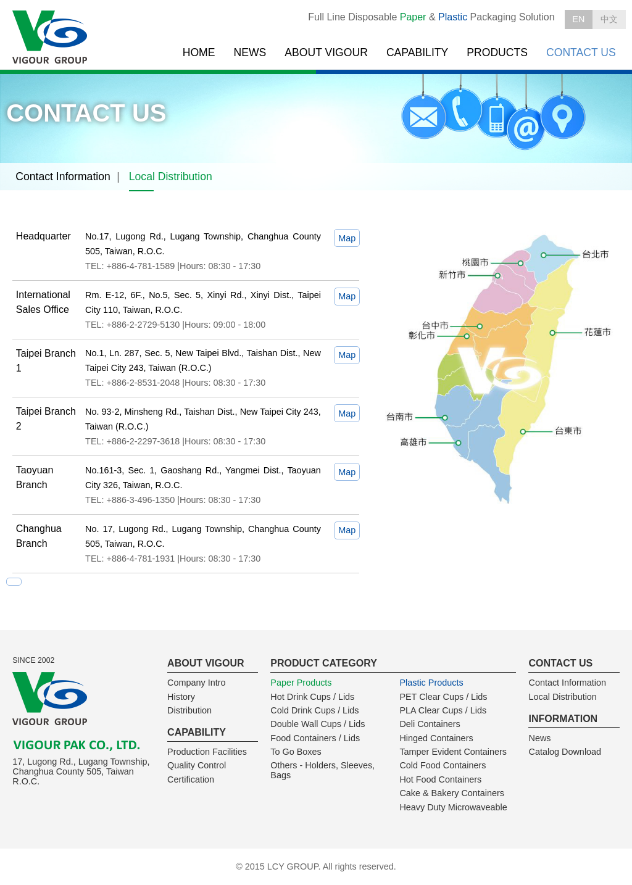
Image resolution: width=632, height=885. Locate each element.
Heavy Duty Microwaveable (453, 807)
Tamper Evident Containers (453, 752)
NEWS (250, 52)
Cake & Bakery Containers (451, 793)
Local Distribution (170, 176)
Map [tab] (347, 238)
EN (578, 19)
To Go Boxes (295, 752)
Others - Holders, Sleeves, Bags (322, 770)
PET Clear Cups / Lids (443, 697)
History (181, 697)
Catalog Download (564, 752)
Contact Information (62, 176)
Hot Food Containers (440, 779)
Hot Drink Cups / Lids (312, 697)
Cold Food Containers (442, 765)
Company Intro (196, 683)
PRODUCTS (497, 52)
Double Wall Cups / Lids (317, 724)
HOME (199, 52)
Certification (190, 779)
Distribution (189, 710)
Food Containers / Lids (315, 738)
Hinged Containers (436, 738)
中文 (609, 19)
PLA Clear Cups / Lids (442, 710)
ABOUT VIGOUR (326, 52)
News (539, 738)
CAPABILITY (417, 52)
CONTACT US (581, 52)
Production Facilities (207, 752)
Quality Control (196, 765)
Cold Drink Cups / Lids (314, 710)
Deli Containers (429, 724)
